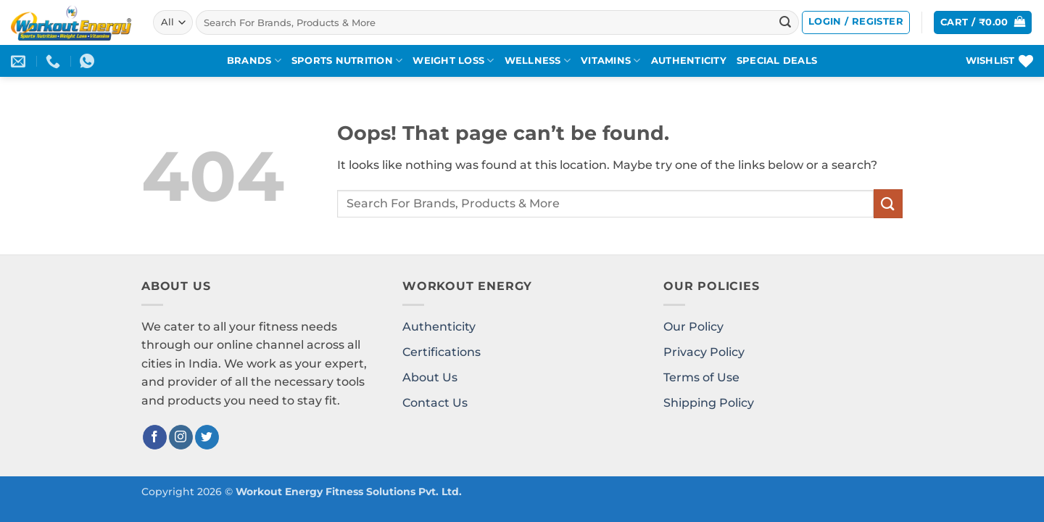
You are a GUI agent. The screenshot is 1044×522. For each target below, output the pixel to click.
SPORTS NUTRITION (347, 60)
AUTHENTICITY (688, 60)
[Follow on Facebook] (155, 437)
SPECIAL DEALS (777, 60)
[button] (856, 22)
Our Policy (693, 327)
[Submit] (785, 22)
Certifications (441, 352)
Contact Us (435, 403)
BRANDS (254, 60)
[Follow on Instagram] (181, 437)
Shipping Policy (708, 403)
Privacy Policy (704, 352)
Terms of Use (701, 377)
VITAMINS (611, 60)
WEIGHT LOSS (453, 60)
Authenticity (439, 327)
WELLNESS (538, 60)
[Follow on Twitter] (207, 437)
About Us (429, 377)
